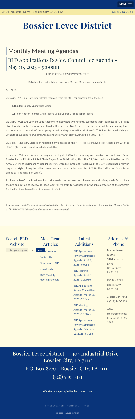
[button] (125, 4)
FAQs (86, 406)
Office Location (54, 406)
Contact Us (74, 406)
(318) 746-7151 (122, 11)
